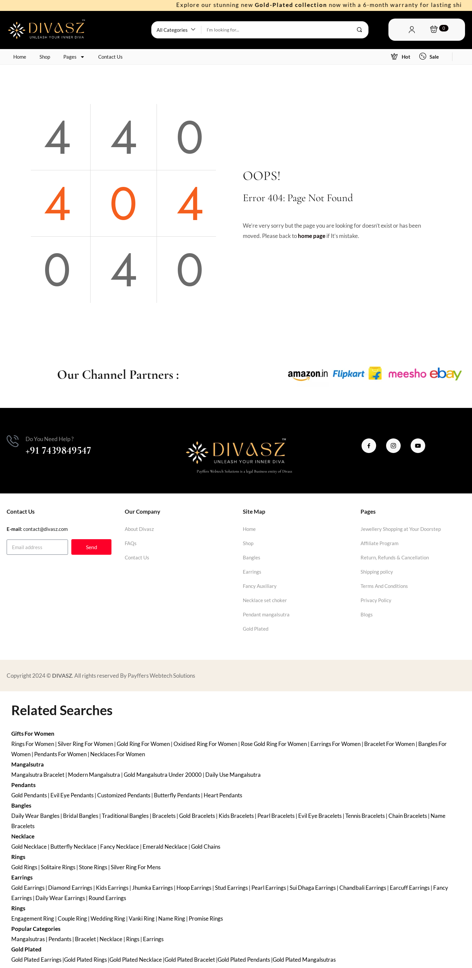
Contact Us (110, 57)
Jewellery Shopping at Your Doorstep (401, 529)
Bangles (251, 557)
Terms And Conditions (384, 586)
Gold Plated (255, 629)
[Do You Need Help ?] (13, 441)
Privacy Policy (376, 600)
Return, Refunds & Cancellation (395, 557)
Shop (44, 57)
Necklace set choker (265, 600)
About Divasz (139, 529)
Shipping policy (377, 572)
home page (311, 235)
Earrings (252, 572)
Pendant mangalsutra (266, 614)
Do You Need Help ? (50, 438)
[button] (176, 30)
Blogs (367, 614)
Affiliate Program (379, 543)
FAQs (131, 543)
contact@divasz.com (45, 529)
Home (19, 57)
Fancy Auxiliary (260, 586)
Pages (74, 57)
